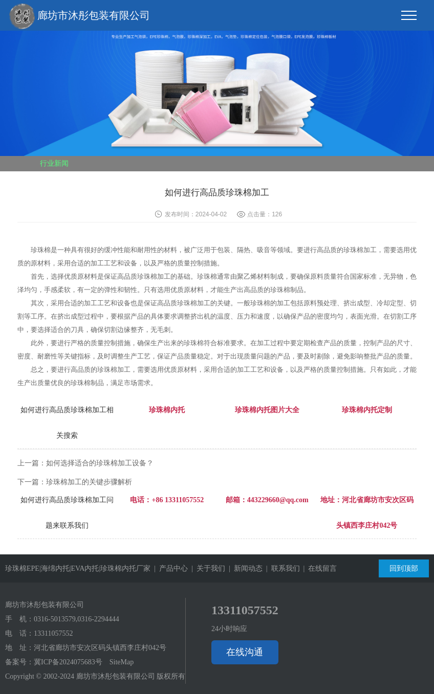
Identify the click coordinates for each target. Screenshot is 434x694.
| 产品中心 (169, 568)
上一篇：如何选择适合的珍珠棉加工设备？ (85, 463)
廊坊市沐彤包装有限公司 (79, 16)
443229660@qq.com (278, 500)
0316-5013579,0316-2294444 (76, 619)
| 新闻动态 (244, 568)
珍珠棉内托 (167, 410)
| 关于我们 (206, 568)
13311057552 (53, 633)
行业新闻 (54, 163)
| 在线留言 (318, 568)
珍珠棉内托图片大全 (267, 410)
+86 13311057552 (177, 500)
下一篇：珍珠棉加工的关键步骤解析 (74, 482)
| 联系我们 (281, 568)
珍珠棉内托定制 (367, 410)
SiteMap (122, 662)
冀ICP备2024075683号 (68, 662)
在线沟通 (244, 652)
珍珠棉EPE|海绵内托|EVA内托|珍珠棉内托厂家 (77, 568)
